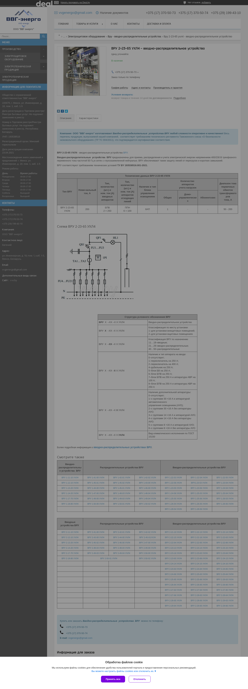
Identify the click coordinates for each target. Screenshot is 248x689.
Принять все (113, 679)
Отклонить (139, 679)
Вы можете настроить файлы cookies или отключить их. (122, 671)
